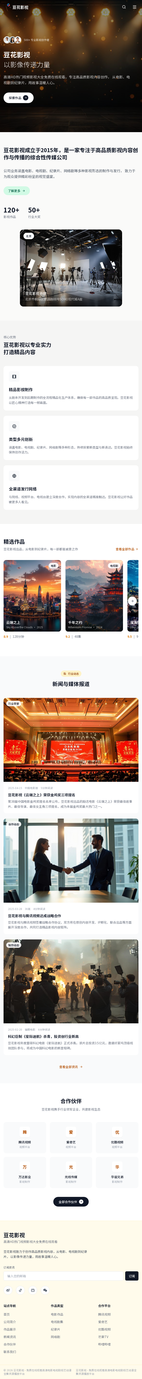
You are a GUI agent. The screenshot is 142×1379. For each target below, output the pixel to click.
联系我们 (10, 1351)
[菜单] (134, 7)
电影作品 (57, 1314)
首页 (7, 1314)
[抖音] (20, 1290)
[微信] (45, 1290)
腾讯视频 (104, 1314)
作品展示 (10, 1329)
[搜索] (124, 7)
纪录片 (55, 1329)
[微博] (8, 1290)
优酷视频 (104, 1329)
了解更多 (16, 191)
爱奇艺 (102, 1322)
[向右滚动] (132, 601)
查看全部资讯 (71, 1067)
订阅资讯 (9, 1267)
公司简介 (10, 1322)
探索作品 (18, 97)
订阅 (132, 1276)
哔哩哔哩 (104, 1344)
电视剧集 (57, 1322)
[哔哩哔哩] (32, 1290)
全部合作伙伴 (71, 1202)
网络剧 (55, 1337)
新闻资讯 (10, 1337)
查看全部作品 (127, 549)
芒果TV (103, 1337)
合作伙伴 (10, 1344)
